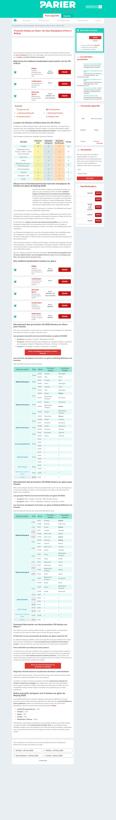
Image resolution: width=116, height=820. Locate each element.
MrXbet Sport (36, 314)
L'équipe (51, 776)
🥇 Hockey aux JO (22, 109)
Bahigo (34, 68)
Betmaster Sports (35, 93)
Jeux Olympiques (22, 55)
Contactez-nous (73, 776)
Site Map (84, 776)
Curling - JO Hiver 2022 (54, 755)
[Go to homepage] (15, 21)
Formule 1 (96, 141)
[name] (90, 169)
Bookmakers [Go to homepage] (27, 20)
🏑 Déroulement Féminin (54, 113)
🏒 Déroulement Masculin (25, 113)
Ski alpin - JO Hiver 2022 (24, 750)
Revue (94, 41)
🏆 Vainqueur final (52, 116)
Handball (83, 130)
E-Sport (83, 141)
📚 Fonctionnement (53, 109)
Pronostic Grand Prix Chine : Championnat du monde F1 (92, 66)
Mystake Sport (37, 303)
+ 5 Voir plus (42, 760)
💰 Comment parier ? (23, 116)
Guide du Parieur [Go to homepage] (83, 20)
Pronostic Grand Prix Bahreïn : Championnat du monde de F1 (93, 98)
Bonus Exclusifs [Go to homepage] (44, 20)
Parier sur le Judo (96, 118)
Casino (67, 16)
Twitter (79, 776)
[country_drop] (60, 781)
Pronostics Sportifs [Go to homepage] (63, 20)
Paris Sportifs (52, 15)
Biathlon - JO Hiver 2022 (54, 750)
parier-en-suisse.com (43, 776)
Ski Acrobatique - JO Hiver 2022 (27, 755)
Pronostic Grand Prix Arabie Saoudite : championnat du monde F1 (92, 91)
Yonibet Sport (36, 81)
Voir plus (100, 143)
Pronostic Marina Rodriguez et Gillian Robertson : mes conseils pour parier (89, 84)
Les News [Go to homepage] (98, 20)
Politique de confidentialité (61, 776)
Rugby (96, 130)
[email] (90, 173)
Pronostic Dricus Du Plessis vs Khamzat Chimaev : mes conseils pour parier (89, 75)
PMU (83, 118)
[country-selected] (57, 781)
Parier (95, 37)
